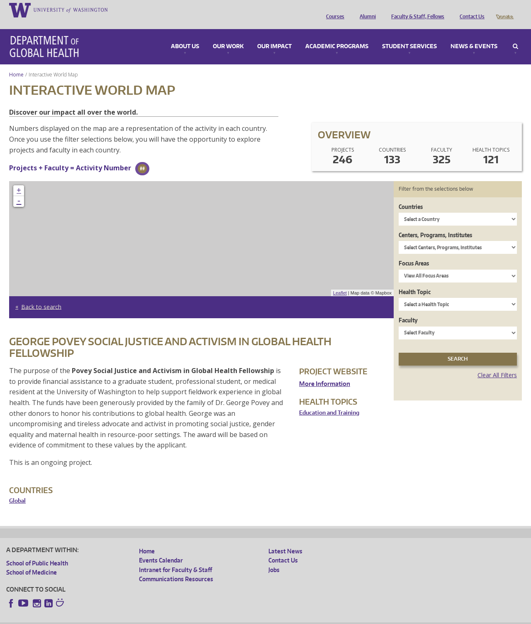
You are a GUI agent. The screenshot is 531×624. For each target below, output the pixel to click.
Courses (333, 9)
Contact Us (470, 9)
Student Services (409, 35)
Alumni (366, 9)
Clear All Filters (497, 363)
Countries (411, 195)
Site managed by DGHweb (199, 617)
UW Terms (149, 617)
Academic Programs (336, 35)
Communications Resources (176, 567)
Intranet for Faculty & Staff (175, 558)
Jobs (274, 558)
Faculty (408, 308)
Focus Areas (414, 251)
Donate (504, 9)
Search (515, 35)
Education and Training (329, 401)
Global (17, 489)
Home (16, 62)
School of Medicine (31, 560)
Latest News (285, 539)
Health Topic (415, 280)
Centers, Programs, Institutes (435, 223)
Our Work (228, 35)
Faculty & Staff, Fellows (415, 9)
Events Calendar (161, 548)
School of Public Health (37, 551)
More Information (324, 372)
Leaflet (340, 281)
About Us (185, 35)
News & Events (474, 35)
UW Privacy (116, 617)
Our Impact (274, 35)
